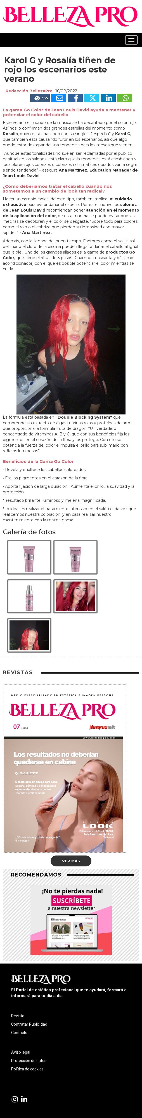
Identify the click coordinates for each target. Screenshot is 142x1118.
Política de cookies (27, 1069)
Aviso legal (20, 1052)
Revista (17, 1016)
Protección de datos (28, 1060)
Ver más (71, 861)
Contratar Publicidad (29, 1024)
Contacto (19, 1032)
